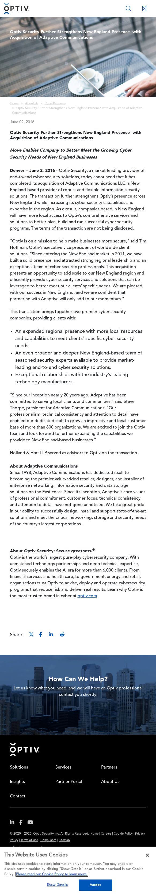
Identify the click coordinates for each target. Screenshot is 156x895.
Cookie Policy (123, 833)
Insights (17, 782)
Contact (17, 796)
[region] (78, 871)
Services (63, 767)
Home (14, 103)
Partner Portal (68, 782)
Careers (106, 833)
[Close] (147, 855)
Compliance (48, 840)
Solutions (19, 767)
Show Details (57, 885)
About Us (31, 103)
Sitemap (64, 840)
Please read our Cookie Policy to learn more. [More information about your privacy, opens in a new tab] (51, 874)
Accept (95, 885)
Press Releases (55, 103)
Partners (109, 767)
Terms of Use (29, 840)
